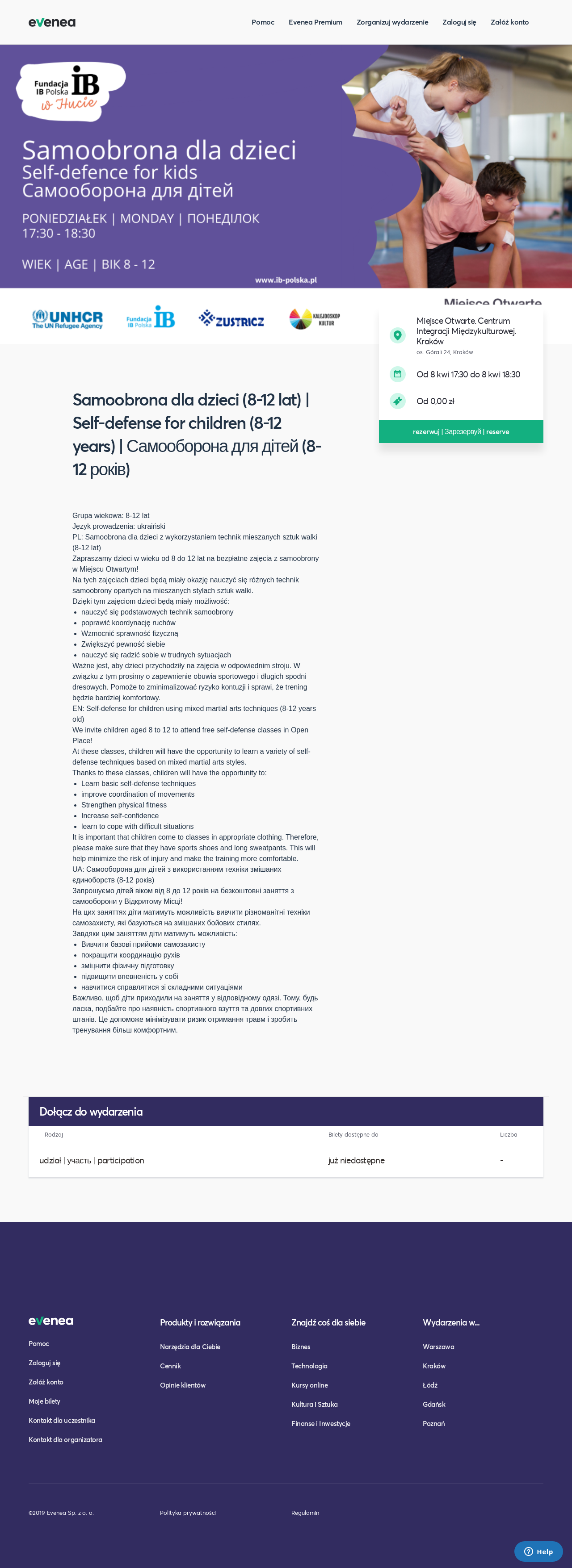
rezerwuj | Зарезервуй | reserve (461, 431)
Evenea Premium (315, 21)
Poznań (434, 1423)
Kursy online (309, 1384)
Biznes (300, 1346)
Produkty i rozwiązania (200, 1322)
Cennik (170, 1365)
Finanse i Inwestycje (320, 1423)
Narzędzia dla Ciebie (190, 1346)
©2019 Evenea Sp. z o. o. (61, 1513)
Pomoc (263, 21)
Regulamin (305, 1513)
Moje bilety (44, 1401)
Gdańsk (434, 1404)
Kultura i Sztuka (314, 1404)
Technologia (309, 1365)
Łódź (430, 1384)
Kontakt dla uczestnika (62, 1420)
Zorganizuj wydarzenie (392, 21)
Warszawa (438, 1346)
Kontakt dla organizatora (65, 1439)
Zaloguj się (459, 21)
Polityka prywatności (188, 1513)
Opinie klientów (183, 1384)
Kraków (434, 1365)
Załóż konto (510, 21)
